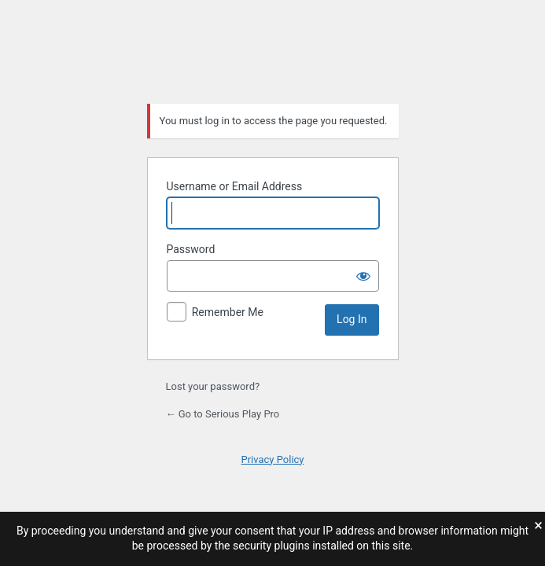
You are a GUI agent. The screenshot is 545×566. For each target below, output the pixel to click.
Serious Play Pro (273, 50)
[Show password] (363, 276)
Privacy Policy (272, 459)
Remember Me (227, 312)
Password (191, 249)
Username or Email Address (235, 186)
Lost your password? (213, 386)
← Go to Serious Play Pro (223, 414)
